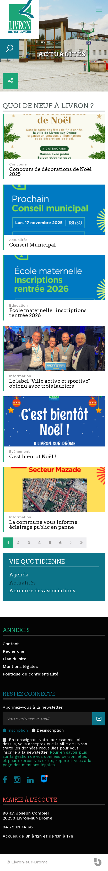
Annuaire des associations (42, 590)
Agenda (19, 574)
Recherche (13, 651)
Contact (11, 643)
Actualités (22, 582)
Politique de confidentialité (30, 674)
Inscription (18, 730)
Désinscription (50, 730)
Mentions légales (20, 666)
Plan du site (14, 658)
